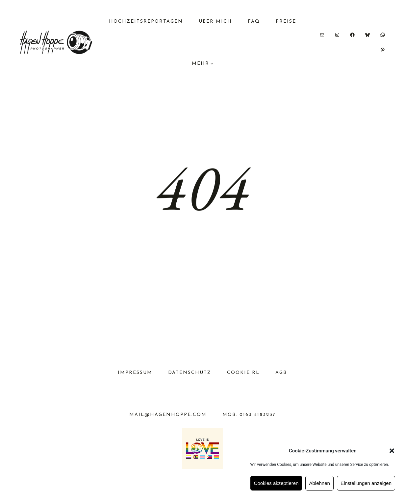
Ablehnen (319, 483)
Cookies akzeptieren (276, 483)
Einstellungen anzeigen (366, 483)
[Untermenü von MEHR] (212, 63)
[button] (392, 450)
